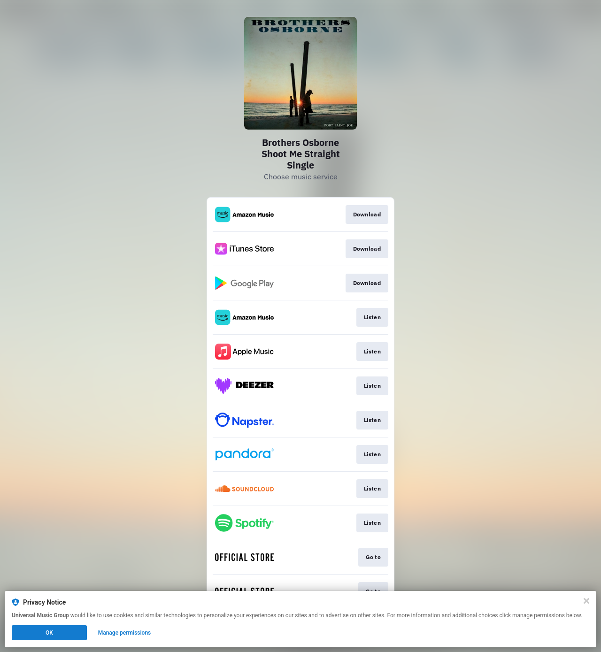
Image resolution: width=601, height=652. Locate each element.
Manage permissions (124, 632)
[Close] (586, 600)
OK (49, 632)
